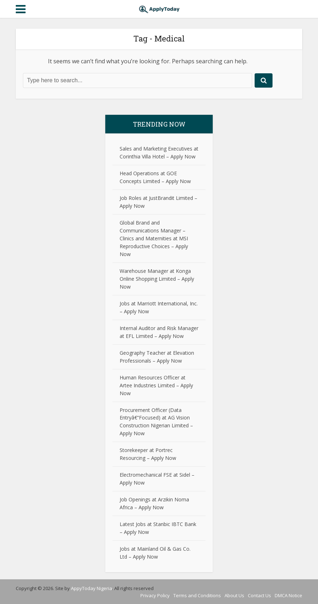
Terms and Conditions (197, 595)
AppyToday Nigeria (91, 588)
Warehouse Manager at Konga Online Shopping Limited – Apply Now (157, 278)
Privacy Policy (155, 595)
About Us (234, 595)
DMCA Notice (288, 595)
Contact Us (259, 595)
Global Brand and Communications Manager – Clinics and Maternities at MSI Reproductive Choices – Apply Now (154, 238)
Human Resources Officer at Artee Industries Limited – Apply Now (156, 385)
